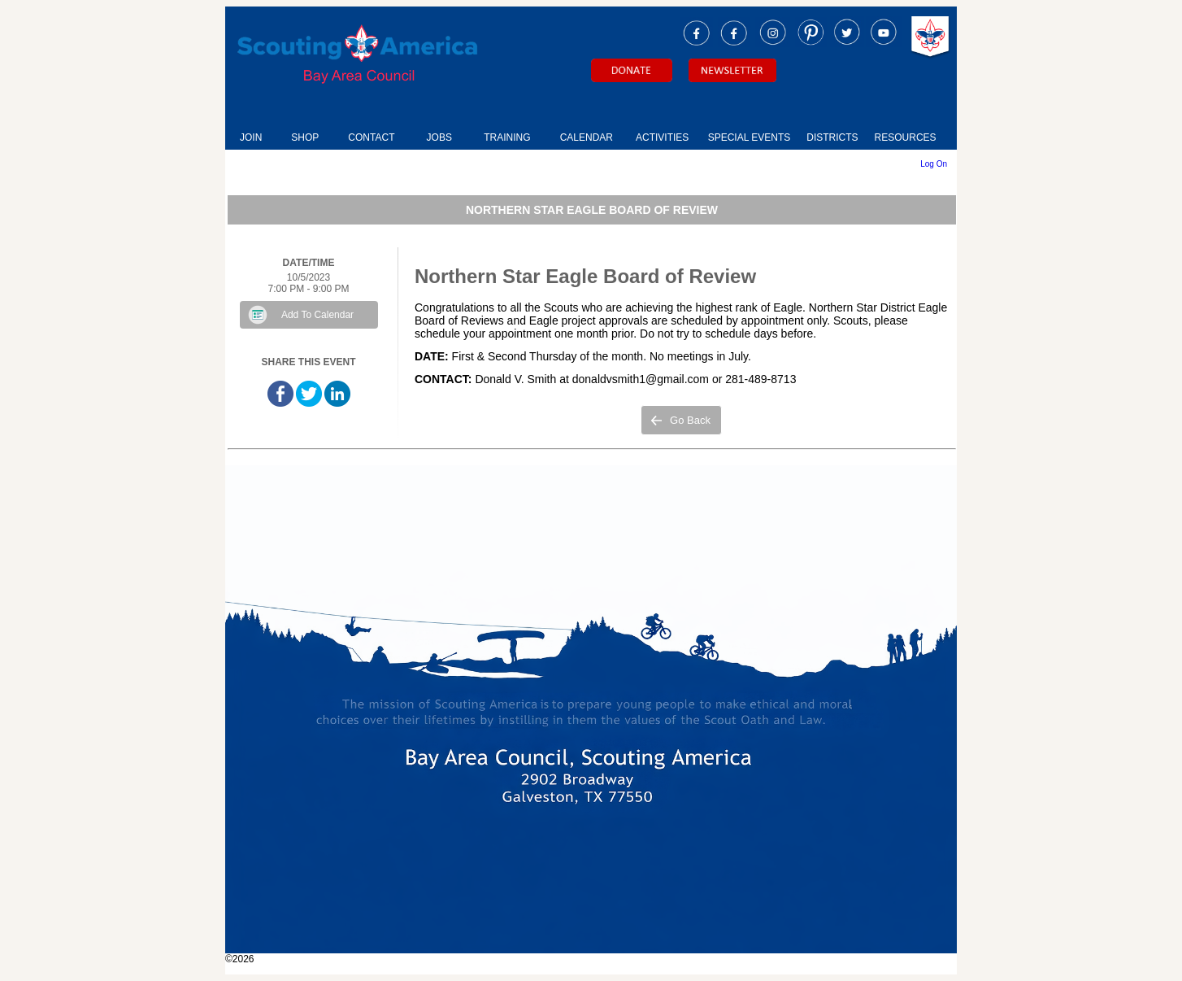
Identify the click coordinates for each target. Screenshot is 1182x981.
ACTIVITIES (662, 137)
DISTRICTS (832, 137)
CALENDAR (586, 137)
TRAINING (507, 137)
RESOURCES (905, 137)
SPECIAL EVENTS (749, 137)
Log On (933, 163)
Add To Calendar (317, 314)
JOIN (251, 137)
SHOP (305, 137)
